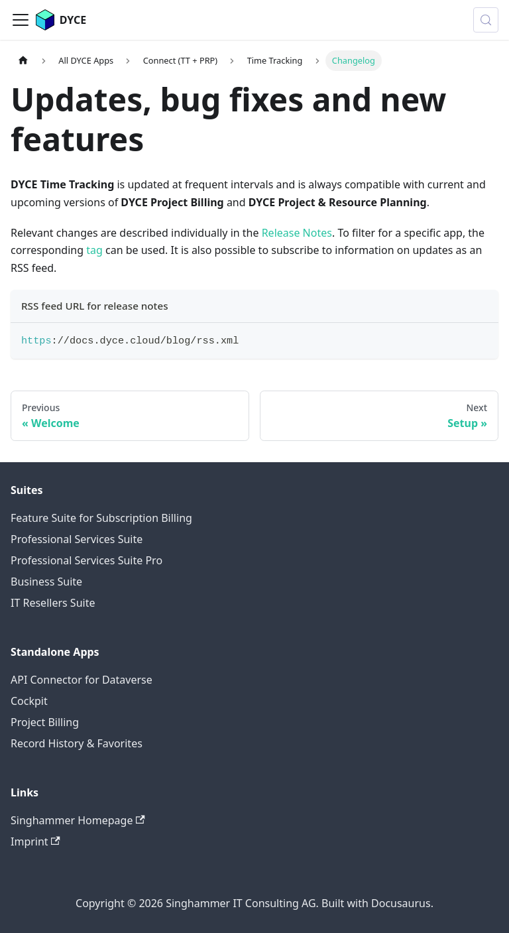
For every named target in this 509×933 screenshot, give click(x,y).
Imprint (35, 841)
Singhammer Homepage (78, 820)
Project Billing (45, 722)
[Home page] (23, 60)
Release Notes (297, 232)
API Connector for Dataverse (81, 679)
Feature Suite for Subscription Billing (101, 518)
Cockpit (29, 701)
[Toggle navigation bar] (20, 20)
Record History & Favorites (76, 743)
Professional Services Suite (76, 539)
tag (94, 250)
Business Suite (46, 581)
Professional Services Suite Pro (86, 560)
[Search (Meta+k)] (485, 19)
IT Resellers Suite (53, 602)
